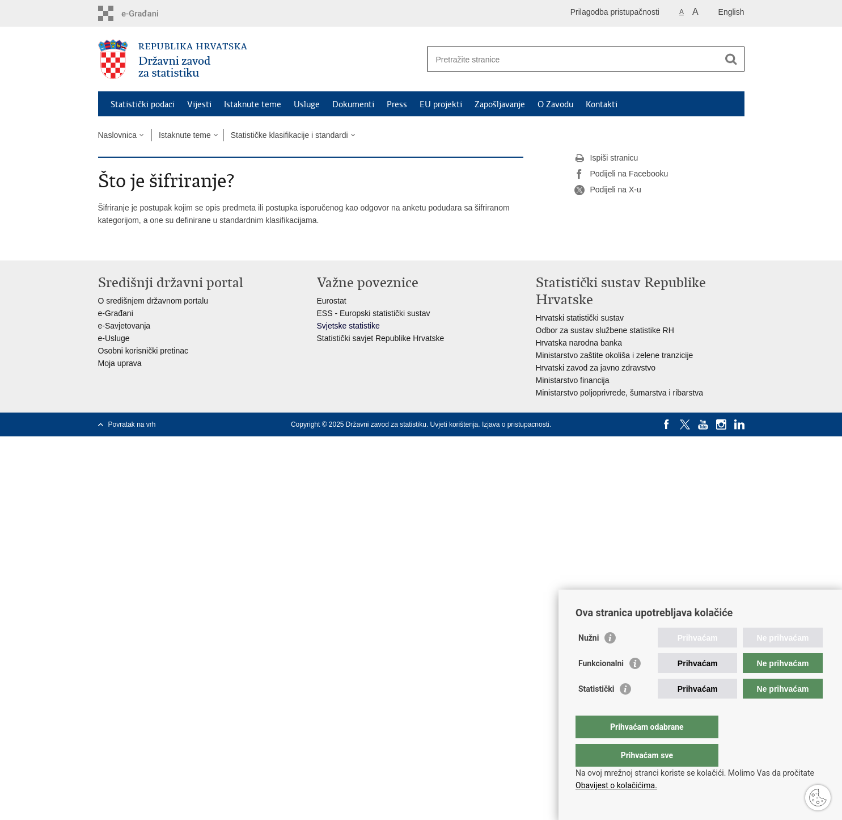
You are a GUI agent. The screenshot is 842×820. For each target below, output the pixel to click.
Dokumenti (353, 104)
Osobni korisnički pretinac (143, 350)
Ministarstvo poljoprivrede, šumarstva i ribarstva (620, 392)
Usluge (307, 104)
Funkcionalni (601, 686)
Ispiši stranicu (606, 158)
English (731, 11)
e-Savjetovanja (124, 325)
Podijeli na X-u (607, 190)
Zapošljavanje (500, 104)
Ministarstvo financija (573, 380)
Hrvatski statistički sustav (580, 317)
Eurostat (331, 300)
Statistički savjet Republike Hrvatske (381, 338)
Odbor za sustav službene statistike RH (605, 330)
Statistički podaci (143, 104)
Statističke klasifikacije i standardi (289, 135)
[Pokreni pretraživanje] (731, 59)
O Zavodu (555, 104)
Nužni (588, 660)
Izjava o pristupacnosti (515, 424)
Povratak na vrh (132, 424)
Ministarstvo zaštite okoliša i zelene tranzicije (614, 355)
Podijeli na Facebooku (621, 174)
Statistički (596, 711)
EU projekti (441, 104)
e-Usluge (114, 338)
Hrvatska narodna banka (579, 342)
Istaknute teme (252, 104)
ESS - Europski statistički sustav (373, 313)
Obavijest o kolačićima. (616, 785)
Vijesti (199, 104)
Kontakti (601, 104)
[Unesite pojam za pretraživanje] (573, 59)
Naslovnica (117, 135)
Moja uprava (120, 363)
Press (397, 104)
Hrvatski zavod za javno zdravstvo (596, 367)
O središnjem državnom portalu (153, 300)
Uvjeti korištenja (454, 424)
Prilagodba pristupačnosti (614, 11)
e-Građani (115, 313)
